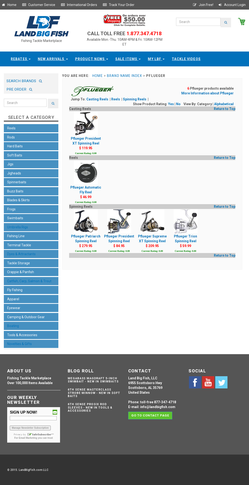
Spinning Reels (135, 99)
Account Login (232, 5)
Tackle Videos (186, 59)
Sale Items (128, 59)
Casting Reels (97, 99)
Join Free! (203, 5)
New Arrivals (53, 59)
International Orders (79, 5)
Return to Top (224, 109)
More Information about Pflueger (207, 93)
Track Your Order (118, 5)
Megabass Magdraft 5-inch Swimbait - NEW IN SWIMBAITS (93, 380)
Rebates (21, 59)
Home (9, 5)
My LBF (156, 59)
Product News (91, 59)
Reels (116, 99)
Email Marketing (28, 438)
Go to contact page (150, 415)
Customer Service (38, 5)
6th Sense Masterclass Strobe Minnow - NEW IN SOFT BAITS (94, 393)
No (178, 104)
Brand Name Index (124, 76)
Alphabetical (224, 104)
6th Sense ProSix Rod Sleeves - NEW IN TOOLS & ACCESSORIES (90, 407)
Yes (171, 104)
